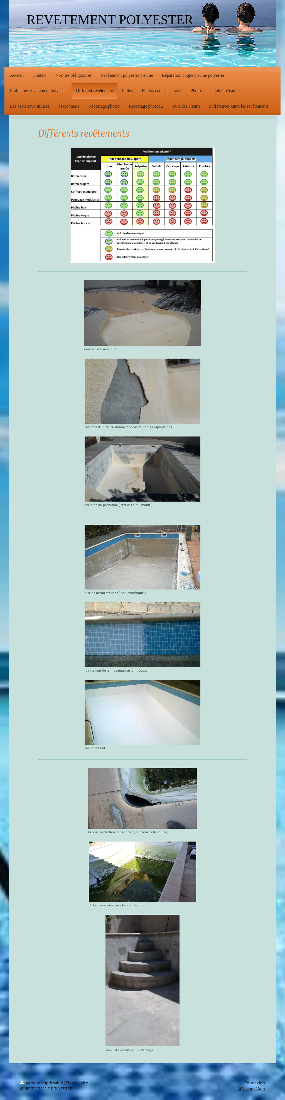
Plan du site (77, 1082)
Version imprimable (42, 1082)
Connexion (254, 1082)
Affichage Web (251, 1088)
